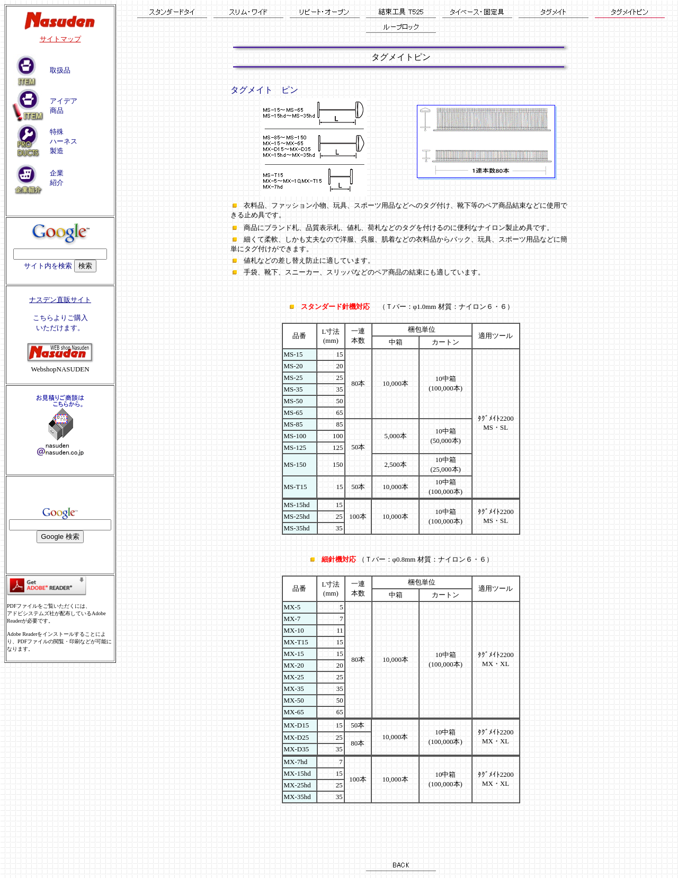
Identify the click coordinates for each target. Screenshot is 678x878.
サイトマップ (60, 39)
